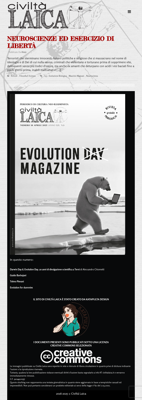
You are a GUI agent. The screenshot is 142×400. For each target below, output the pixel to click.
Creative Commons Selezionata (71, 345)
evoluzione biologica (58, 76)
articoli (14, 76)
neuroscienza (92, 76)
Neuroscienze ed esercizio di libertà (60, 42)
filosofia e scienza (27, 76)
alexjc (24, 52)
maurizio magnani (76, 76)
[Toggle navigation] (129, 11)
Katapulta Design (97, 299)
